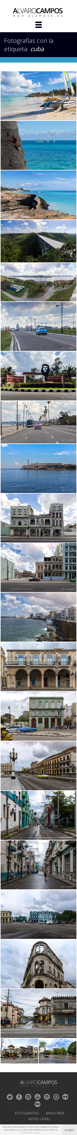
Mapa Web (55, 1113)
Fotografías (27, 1113)
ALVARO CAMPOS (38, 13)
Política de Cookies (30, 1132)
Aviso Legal (39, 1119)
